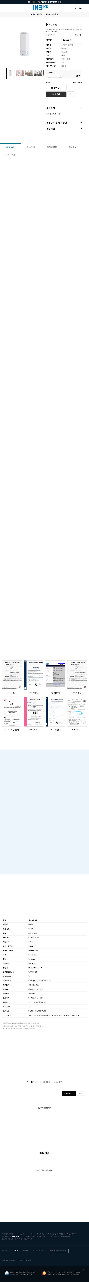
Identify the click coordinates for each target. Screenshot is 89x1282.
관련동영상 (52, 147)
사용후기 (32, 1082)
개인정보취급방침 (39, 1250)
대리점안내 (25, 1250)
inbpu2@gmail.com (38, 1236)
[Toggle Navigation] (80, 7)
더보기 (81, 1093)
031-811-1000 (14, 1236)
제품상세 (10, 147)
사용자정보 (10, 155)
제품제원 (73, 147)
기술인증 (31, 147)
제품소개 (15, 1250)
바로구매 (56, 94)
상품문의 (45, 1082)
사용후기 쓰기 (69, 1093)
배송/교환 (58, 1082)
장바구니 (56, 87)
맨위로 (83, 1269)
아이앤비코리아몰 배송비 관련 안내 (49, 2)
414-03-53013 (65, 1236)
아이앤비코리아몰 (36, 14)
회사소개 (5, 1250)
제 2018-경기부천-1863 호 (23, 1239)
